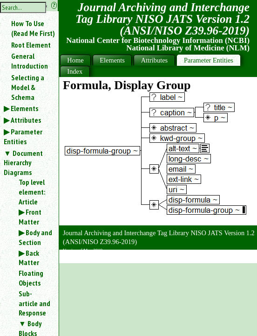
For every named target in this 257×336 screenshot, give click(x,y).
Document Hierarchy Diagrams (23, 162)
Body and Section (35, 237)
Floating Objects (31, 277)
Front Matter (30, 216)
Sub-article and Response (34, 303)
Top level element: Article (32, 191)
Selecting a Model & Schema (27, 87)
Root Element (31, 44)
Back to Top (231, 258)
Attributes (26, 120)
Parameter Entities (23, 136)
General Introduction (29, 60)
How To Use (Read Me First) (33, 28)
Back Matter (29, 257)
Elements (24, 108)
